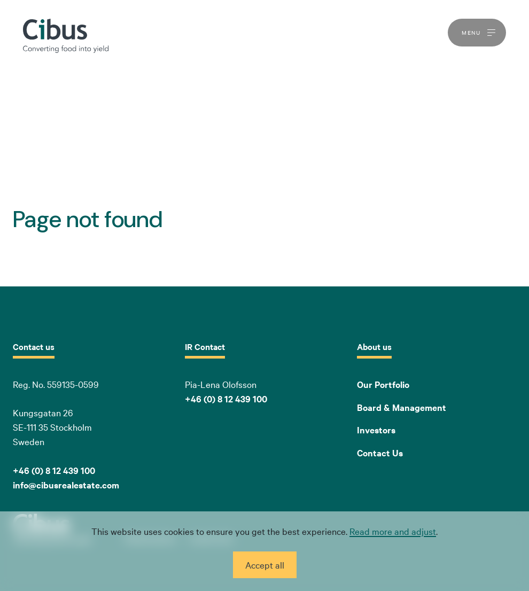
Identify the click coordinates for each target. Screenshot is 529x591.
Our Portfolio (383, 384)
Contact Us (380, 452)
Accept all (264, 564)
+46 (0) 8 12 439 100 (226, 398)
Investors (376, 429)
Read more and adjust (392, 531)
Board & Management (401, 407)
